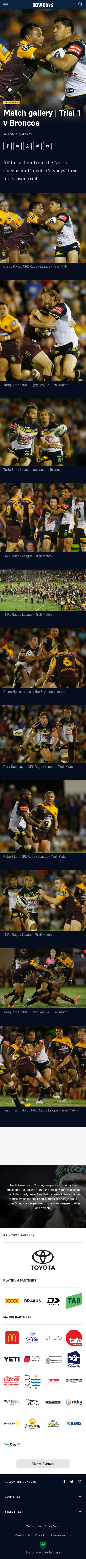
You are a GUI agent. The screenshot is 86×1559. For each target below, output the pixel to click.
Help (29, 1535)
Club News (11, 102)
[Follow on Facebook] (64, 1481)
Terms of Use (33, 1526)
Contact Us (41, 1535)
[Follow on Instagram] (79, 1481)
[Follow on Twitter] (72, 1481)
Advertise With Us (61, 1535)
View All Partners (43, 1463)
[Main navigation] (5, 4)
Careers (19, 1535)
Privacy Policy (52, 1526)
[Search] (80, 4)
